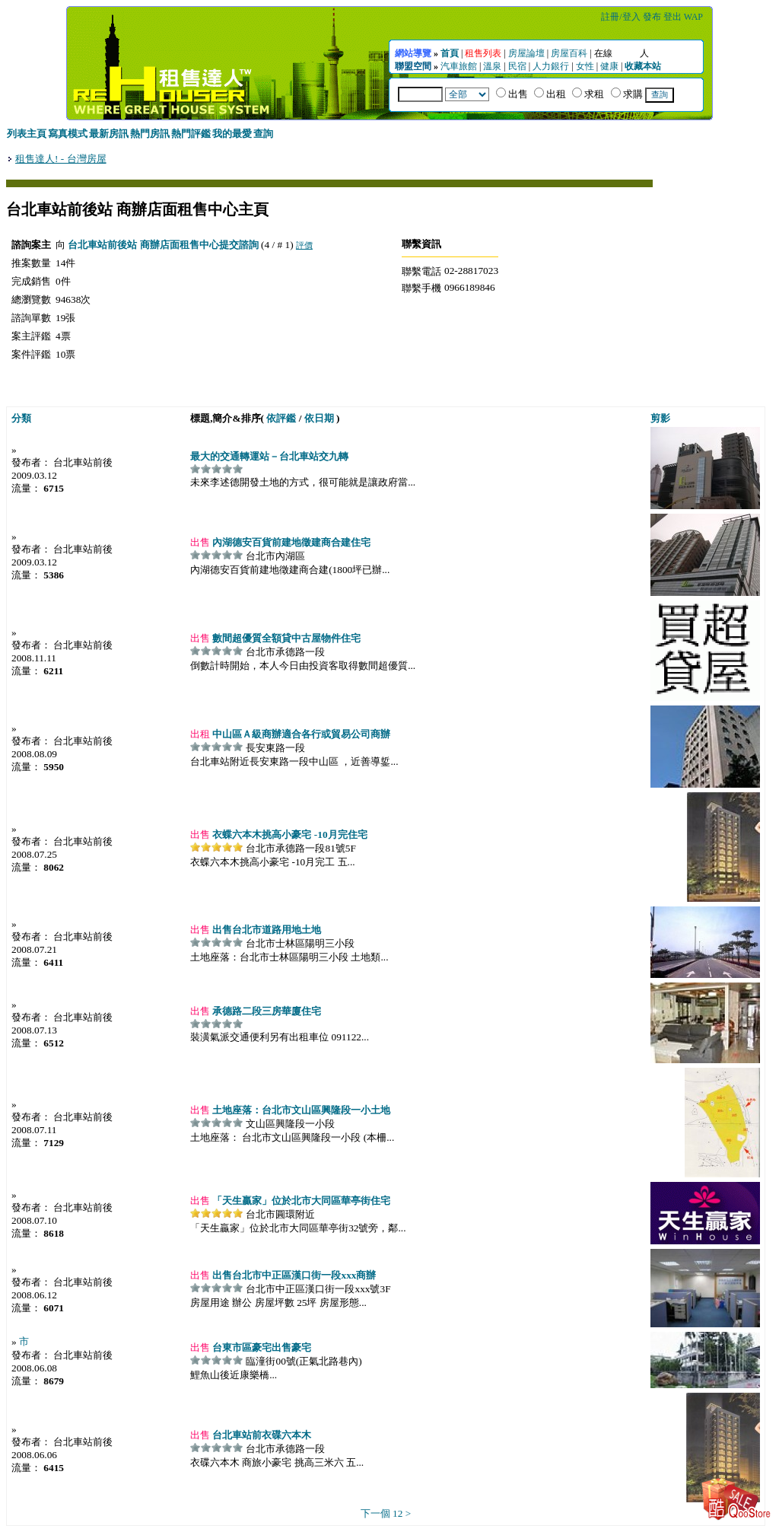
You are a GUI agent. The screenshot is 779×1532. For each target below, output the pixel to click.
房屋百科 (569, 53)
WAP (693, 16)
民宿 (517, 66)
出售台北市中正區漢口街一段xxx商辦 (293, 1275)
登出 (672, 16)
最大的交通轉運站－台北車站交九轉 (269, 456)
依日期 (319, 418)
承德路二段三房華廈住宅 (265, 1011)
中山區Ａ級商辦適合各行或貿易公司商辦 (300, 734)
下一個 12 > (386, 1513)
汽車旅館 (458, 66)
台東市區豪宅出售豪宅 (260, 1347)
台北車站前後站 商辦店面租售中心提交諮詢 (163, 244)
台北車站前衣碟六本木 (260, 1435)
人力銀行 (551, 66)
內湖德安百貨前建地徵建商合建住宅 (290, 542)
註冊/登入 (620, 16)
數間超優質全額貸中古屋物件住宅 (285, 638)
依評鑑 (281, 418)
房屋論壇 (526, 53)
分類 (21, 418)
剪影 (660, 418)
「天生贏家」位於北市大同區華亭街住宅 (300, 1200)
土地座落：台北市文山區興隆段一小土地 (300, 1110)
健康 (609, 66)
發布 (652, 16)
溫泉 (492, 66)
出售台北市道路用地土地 (265, 929)
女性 (585, 66)
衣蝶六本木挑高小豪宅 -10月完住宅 (288, 834)
